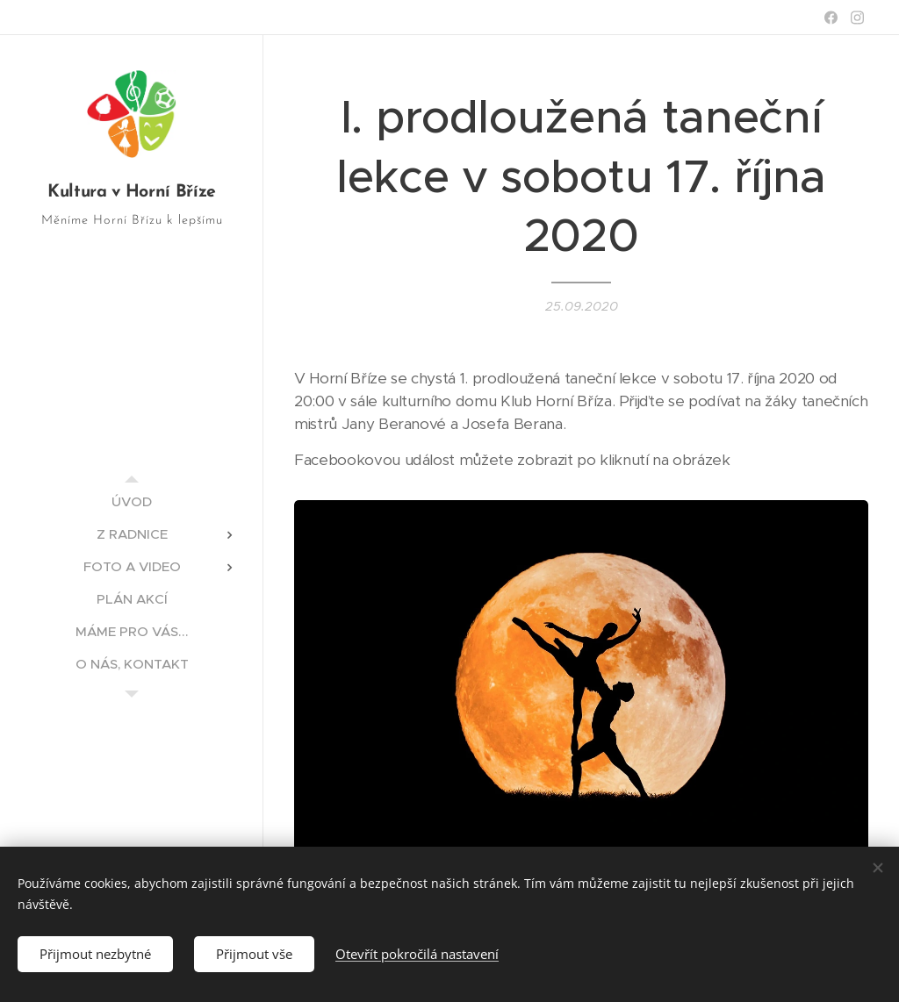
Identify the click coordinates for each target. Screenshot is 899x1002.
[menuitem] (131, 501)
